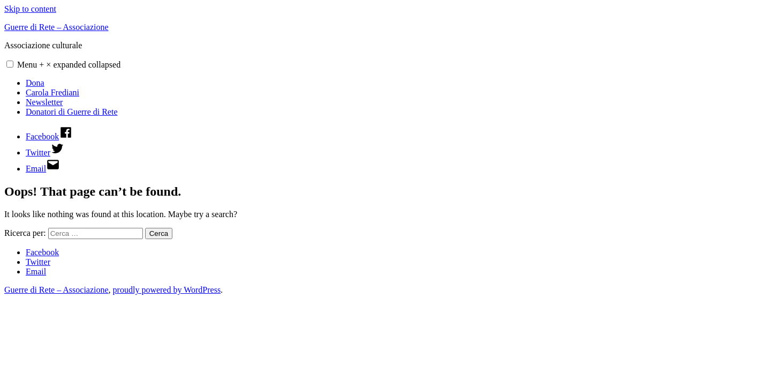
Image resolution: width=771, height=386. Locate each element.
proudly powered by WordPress (167, 289)
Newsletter (44, 102)
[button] (9, 64)
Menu (68, 64)
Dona (35, 82)
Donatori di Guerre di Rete (72, 111)
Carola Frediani (52, 92)
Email (36, 271)
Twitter (38, 261)
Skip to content (30, 8)
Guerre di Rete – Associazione (56, 27)
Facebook (42, 252)
